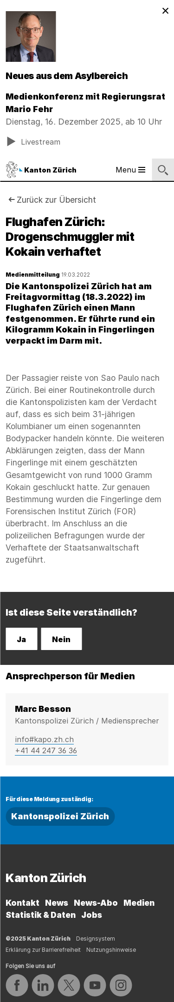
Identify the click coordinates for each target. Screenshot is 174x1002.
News (56, 903)
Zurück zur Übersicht (56, 200)
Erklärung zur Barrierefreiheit (43, 949)
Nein (61, 639)
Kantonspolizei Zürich (60, 816)
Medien (139, 903)
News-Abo (96, 903)
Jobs (91, 915)
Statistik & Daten (41, 915)
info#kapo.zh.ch (44, 739)
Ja (21, 639)
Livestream (33, 141)
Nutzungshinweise (111, 949)
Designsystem (95, 938)
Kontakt (22, 903)
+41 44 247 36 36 (46, 750)
